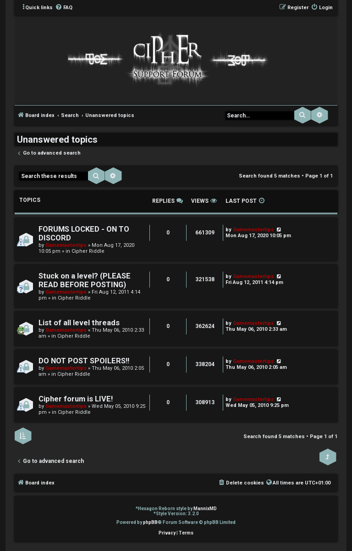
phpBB (150, 522)
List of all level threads (79, 322)
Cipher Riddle (88, 251)
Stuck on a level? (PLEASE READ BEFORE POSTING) (84, 280)
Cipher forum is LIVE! (75, 399)
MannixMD (205, 508)
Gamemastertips (66, 245)
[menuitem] (63, 7)
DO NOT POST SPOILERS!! (83, 360)
